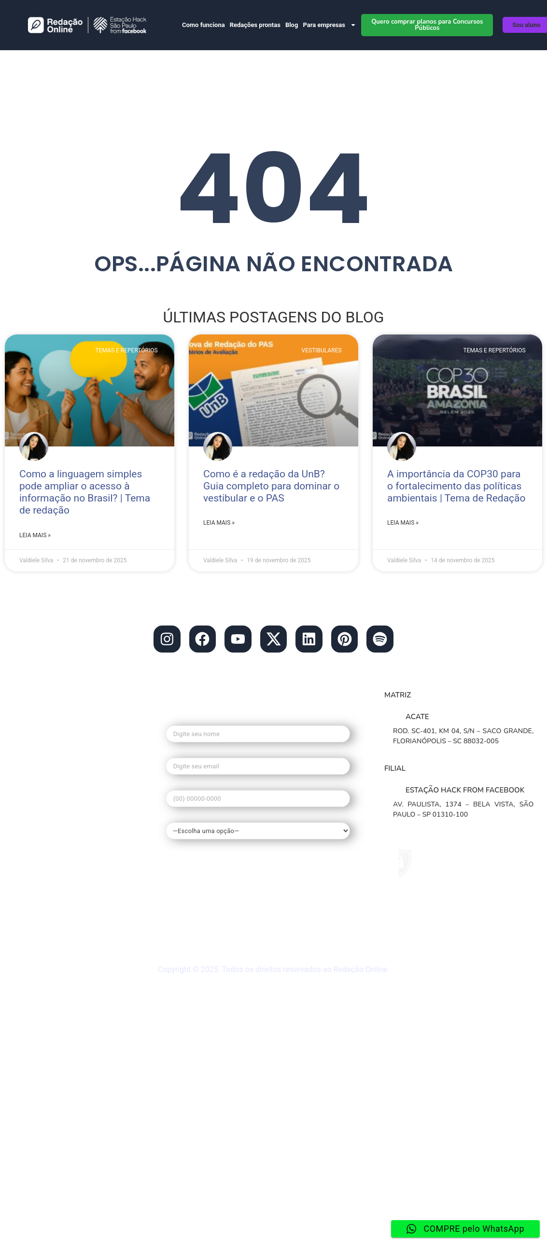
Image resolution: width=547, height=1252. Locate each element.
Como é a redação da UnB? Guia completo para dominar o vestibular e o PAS (271, 486)
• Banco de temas (44, 805)
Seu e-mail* (258, 763)
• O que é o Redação (50, 821)
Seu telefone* (258, 795)
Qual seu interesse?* (258, 825)
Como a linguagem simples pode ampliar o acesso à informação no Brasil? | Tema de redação (84, 492)
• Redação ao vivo (45, 941)
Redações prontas (255, 24)
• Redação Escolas (46, 773)
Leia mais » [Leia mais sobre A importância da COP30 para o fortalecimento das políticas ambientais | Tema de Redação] (403, 522)
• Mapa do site (38, 926)
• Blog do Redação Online (60, 758)
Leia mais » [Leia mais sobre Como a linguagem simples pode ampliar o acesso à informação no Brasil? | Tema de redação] (35, 535)
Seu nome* (258, 731)
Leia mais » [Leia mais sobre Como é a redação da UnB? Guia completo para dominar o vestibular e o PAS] (219, 522)
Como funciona (203, 24)
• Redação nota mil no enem (65, 837)
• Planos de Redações (52, 789)
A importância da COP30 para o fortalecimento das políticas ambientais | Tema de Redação (456, 486)
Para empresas (329, 25)
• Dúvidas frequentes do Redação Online (75, 889)
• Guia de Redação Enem (58, 869)
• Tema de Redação (47, 853)
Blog (291, 24)
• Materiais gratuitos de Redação (73, 910)
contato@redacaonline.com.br (67, 723)
